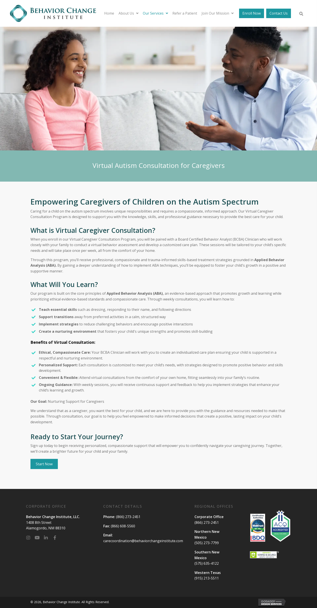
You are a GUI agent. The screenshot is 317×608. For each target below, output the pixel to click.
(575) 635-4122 (206, 563)
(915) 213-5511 (206, 578)
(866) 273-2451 (128, 516)
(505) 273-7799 (206, 542)
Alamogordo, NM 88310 (45, 528)
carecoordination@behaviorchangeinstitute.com (143, 540)
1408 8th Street (38, 522)
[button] (28, 538)
